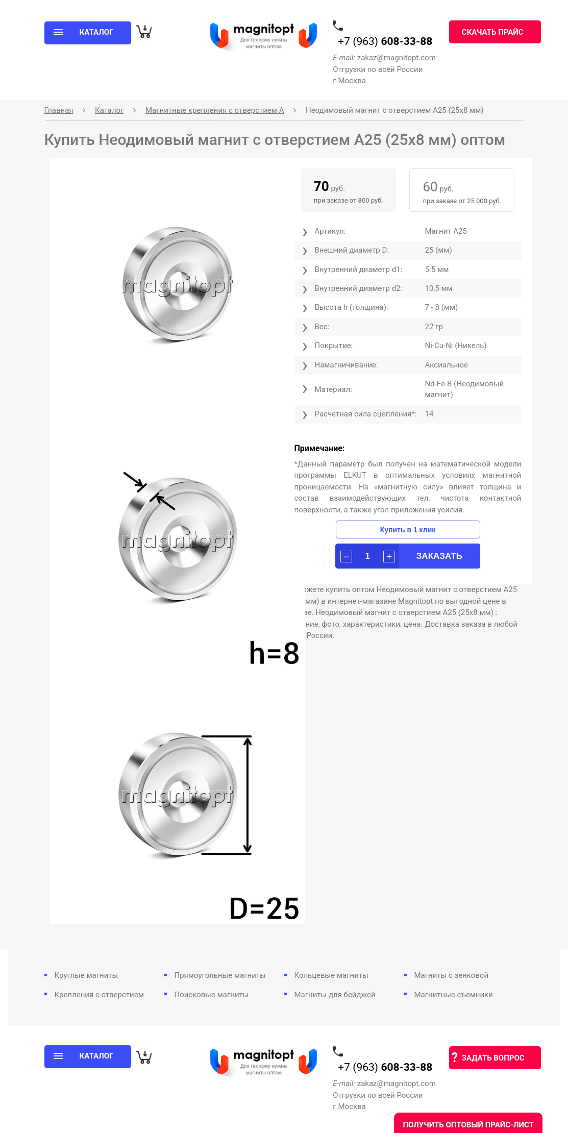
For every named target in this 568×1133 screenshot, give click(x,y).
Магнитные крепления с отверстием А (214, 110)
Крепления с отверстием (99, 994)
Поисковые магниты (212, 994)
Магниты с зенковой (451, 975)
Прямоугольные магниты (220, 975)
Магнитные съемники (453, 994)
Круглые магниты (86, 975)
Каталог (109, 110)
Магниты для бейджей (335, 994)
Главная (58, 110)
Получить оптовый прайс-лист (468, 1124)
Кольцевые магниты (331, 975)
